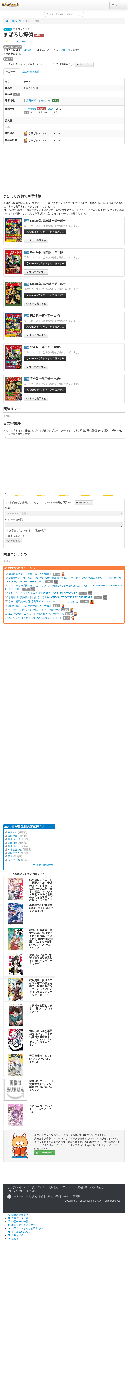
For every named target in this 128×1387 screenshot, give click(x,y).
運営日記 (31, 1190)
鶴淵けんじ (14, 846)
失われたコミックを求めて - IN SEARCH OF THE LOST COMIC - (43, 593)
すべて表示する (36, 240)
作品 (41, 1196)
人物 (34, 1196)
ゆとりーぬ (14, 859)
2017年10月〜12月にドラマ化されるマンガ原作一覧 (36, 613)
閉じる (13, 1238)
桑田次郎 (66, 50)
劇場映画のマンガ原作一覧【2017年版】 (30, 574)
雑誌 (57, 1196)
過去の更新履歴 (30, 71)
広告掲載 (82, 1187)
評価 (7, 508)
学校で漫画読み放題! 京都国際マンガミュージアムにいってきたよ (43, 601)
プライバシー (68, 1187)
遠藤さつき (14, 853)
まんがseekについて (19, 1187)
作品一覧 (17, 20)
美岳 (10, 856)
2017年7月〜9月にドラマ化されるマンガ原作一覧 (35, 617)
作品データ (12, 71)
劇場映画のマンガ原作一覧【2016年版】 (30, 605)
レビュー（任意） (14, 519)
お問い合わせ (96, 1187)
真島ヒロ (12, 832)
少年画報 (27, 50)
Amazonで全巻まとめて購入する (45, 231)
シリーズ (66, 1196)
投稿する (13, 540)
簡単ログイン (84, 64)
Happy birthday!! (43, 865)
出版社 (49, 1196)
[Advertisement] (64, 169)
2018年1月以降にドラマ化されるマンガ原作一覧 (34, 609)
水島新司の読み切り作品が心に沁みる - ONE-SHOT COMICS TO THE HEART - (51, 597)
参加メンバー (39, 1187)
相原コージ (14, 839)
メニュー (118, 5)
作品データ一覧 (18, 1221)
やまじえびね (15, 849)
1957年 (51, 109)
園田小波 (12, 835)
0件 (24, 42)
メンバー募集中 (44, 1152)
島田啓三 (12, 842)
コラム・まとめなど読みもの (25, 1228)
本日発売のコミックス (21, 1225)
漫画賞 (76, 1196)
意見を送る (15, 1235)
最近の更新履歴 (18, 1214)
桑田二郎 (45, 100)
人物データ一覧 (18, 1218)
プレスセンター (16, 1190)
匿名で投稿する (15, 535)
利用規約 (53, 1187)
